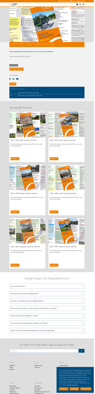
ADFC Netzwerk (38, 388)
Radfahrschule (12, 386)
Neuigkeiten (12, 365)
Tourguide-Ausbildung (14, 388)
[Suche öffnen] (80, 4)
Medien (61, 362)
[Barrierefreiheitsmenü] (77, 4)
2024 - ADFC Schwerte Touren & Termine (25, 247)
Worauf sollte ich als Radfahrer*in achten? (24, 316)
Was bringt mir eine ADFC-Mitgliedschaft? (24, 294)
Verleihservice (12, 391)
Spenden (73, 1)
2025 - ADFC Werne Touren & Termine (24, 193)
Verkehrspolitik (38, 383)
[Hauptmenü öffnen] (83, 4)
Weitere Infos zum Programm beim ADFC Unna (30, 95)
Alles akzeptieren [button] (85, 389)
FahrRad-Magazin (63, 365)
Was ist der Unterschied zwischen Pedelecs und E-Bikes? (29, 323)
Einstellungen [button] (74, 389)
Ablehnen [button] (63, 389)
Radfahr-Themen (38, 365)
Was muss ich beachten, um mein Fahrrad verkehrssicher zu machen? (34, 308)
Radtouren (11, 369)
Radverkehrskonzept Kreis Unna (41, 391)
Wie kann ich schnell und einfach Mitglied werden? (27, 301)
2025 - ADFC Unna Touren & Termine (63, 140)
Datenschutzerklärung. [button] (72, 385)
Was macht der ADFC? (18, 286)
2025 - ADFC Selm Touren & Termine (23, 140)
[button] (11, 79)
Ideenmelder (37, 390)
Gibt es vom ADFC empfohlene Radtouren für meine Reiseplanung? (33, 330)
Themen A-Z (37, 367)
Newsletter (80, 1)
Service (11, 383)
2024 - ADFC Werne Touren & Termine (63, 247)
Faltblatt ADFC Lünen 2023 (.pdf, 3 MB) (28, 93)
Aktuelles (11, 362)
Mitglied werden (64, 1)
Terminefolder (13, 65)
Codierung (11, 390)
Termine (11, 367)
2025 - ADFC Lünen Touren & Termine (63, 193)
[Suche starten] (81, 351)
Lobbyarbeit (37, 386)
